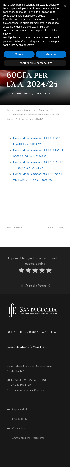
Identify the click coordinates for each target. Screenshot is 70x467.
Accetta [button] (51, 54)
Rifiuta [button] (19, 54)
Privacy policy (19, 419)
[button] (65, 6)
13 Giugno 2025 (18, 93)
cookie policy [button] (36, 15)
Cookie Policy (19, 428)
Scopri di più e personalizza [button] (35, 63)
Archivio (43, 93)
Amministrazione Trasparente (28, 438)
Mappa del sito (20, 409)
